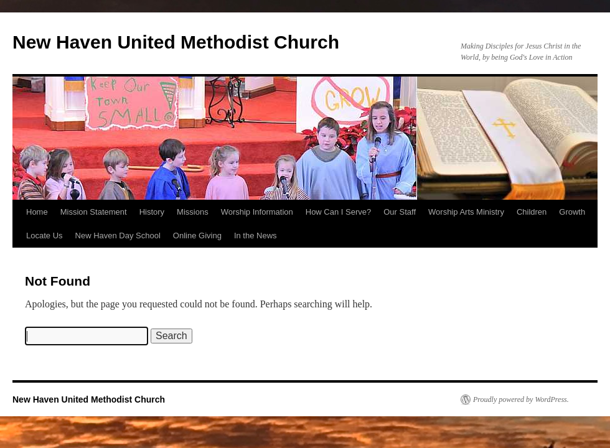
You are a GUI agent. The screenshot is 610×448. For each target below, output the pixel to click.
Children (532, 212)
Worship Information (257, 212)
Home (37, 212)
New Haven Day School (118, 235)
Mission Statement (93, 212)
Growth (572, 212)
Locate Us (44, 235)
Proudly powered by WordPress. (521, 399)
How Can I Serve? (339, 212)
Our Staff (399, 212)
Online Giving (197, 235)
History (151, 212)
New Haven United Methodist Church (175, 42)
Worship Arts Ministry (466, 212)
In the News (255, 235)
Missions (193, 212)
